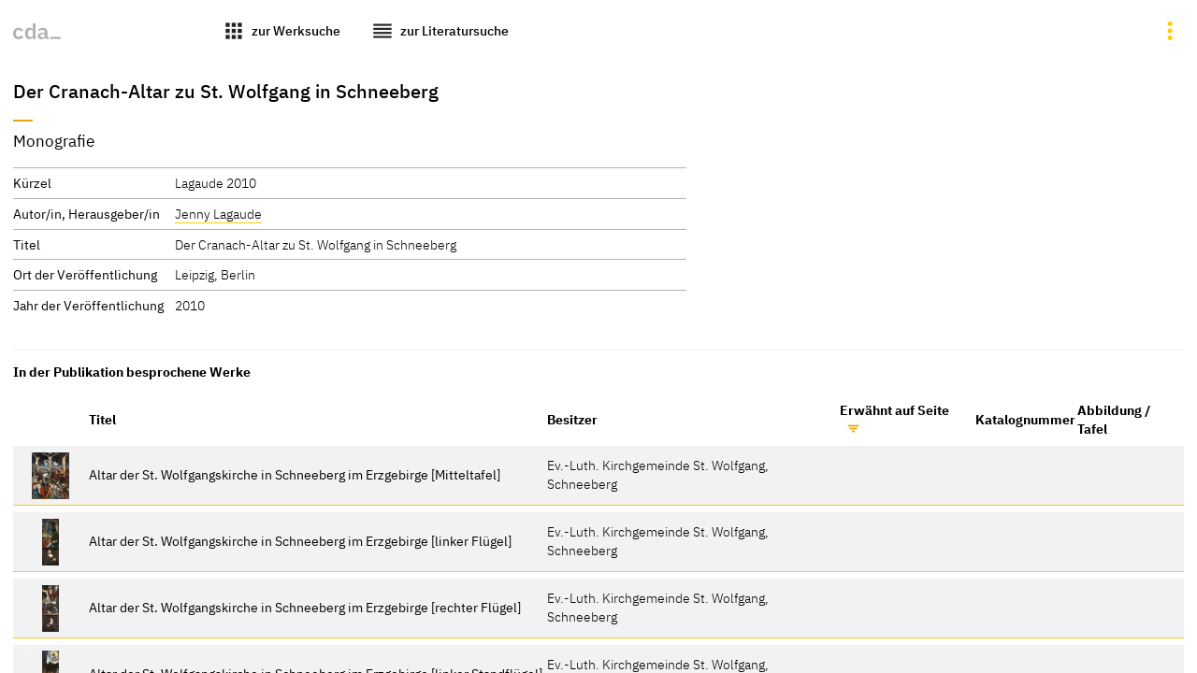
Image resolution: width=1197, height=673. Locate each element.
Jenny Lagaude (218, 213)
